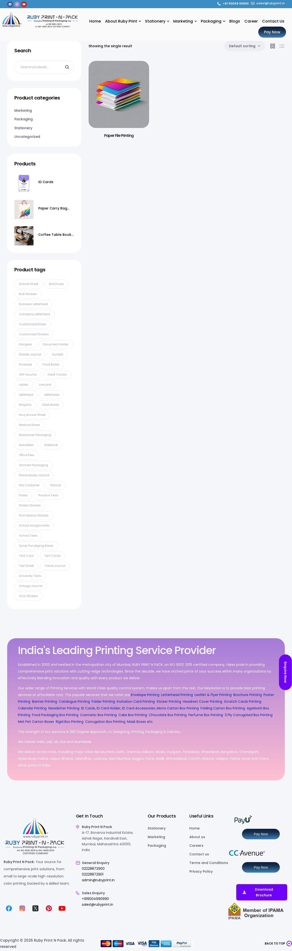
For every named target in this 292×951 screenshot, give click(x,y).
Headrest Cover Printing (202, 701)
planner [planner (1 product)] (55, 485)
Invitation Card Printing (136, 701)
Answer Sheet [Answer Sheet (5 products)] (28, 284)
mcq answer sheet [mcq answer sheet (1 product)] (32, 415)
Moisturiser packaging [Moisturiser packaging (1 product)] (35, 435)
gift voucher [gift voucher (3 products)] (28, 374)
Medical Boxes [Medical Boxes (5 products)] (29, 425)
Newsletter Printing (63, 708)
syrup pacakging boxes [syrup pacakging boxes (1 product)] (36, 546)
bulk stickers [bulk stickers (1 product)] (28, 294)
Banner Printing (44, 701)
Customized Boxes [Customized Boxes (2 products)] (32, 324)
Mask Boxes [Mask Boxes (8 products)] (50, 405)
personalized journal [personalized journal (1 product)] (34, 475)
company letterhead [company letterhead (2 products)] (34, 314)
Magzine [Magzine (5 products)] (25, 405)
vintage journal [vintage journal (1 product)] (30, 586)
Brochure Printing (247, 694)
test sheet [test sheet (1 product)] (26, 566)
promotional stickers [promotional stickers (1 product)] (34, 515)
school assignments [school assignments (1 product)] (34, 525)
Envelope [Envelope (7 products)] (25, 364)
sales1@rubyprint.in (97, 904)
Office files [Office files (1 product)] (26, 455)
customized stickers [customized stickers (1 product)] (34, 334)
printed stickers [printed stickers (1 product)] (30, 505)
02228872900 (93, 868)
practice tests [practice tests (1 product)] (48, 495)
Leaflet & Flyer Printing (213, 694)
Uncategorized (27, 136)
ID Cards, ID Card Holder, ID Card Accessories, (118, 708)
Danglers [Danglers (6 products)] (25, 344)
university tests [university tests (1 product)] (30, 576)
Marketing (23, 110)
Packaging (23, 119)
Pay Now (261, 834)
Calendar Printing (32, 708)
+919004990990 (95, 898)
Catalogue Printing (74, 701)
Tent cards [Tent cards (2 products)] (52, 556)
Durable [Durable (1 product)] (57, 354)
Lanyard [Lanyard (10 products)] (45, 385)
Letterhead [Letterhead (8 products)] (51, 395)
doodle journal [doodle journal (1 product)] (30, 354)
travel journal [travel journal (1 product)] (55, 566)
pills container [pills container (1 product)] (29, 485)
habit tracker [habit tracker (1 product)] (57, 374)
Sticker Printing (169, 701)
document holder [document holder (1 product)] (55, 344)
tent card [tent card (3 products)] (26, 556)
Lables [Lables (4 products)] (23, 385)
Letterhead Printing (177, 694)
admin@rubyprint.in (98, 880)
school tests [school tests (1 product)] (28, 535)
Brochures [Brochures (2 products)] (56, 284)
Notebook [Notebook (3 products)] (51, 445)
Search (67, 67)
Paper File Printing (119, 135)
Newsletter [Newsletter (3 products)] (26, 445)
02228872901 (92, 874)
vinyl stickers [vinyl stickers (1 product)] (28, 596)
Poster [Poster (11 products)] (23, 495)
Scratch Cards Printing (242, 701)
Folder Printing (103, 701)
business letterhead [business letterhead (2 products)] (33, 304)
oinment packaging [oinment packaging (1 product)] (33, 465)
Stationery (23, 128)
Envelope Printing (144, 694)
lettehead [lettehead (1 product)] (26, 395)
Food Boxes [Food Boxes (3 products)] (51, 364)
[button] (278, 943)
